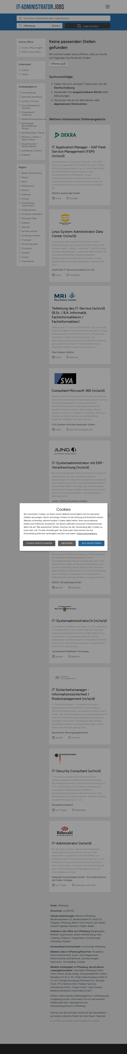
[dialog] (64, 527)
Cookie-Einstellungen (39, 543)
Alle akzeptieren (91, 543)
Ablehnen (66, 543)
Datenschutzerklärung (87, 533)
